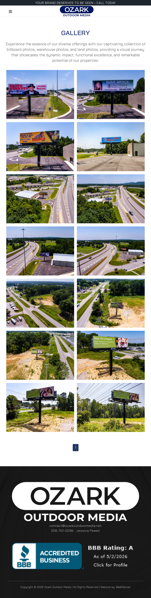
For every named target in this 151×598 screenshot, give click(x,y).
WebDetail (123, 587)
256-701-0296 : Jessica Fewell (75, 531)
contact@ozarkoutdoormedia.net (76, 526)
